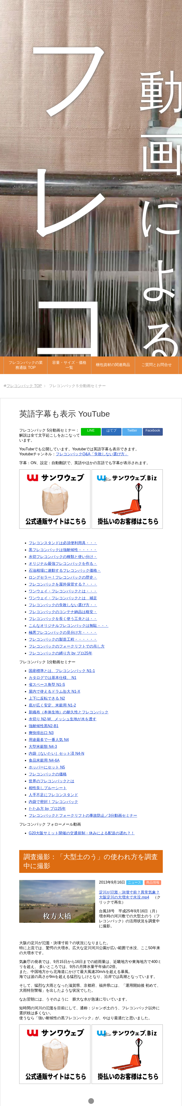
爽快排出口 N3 (41, 733)
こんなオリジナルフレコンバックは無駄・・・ (68, 626)
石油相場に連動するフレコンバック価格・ (65, 570)
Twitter (132, 430)
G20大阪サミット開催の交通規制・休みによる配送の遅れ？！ (82, 833)
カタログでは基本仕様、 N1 (52, 678)
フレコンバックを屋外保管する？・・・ (63, 584)
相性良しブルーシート (48, 788)
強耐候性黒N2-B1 (43, 726)
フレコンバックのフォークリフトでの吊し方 (67, 646)
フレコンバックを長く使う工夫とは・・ (63, 619)
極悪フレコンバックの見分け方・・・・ (63, 632)
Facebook (152, 430)
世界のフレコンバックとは (51, 781)
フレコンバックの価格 (48, 774)
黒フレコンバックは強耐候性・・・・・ (63, 550)
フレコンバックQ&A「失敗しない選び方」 (92, 454)
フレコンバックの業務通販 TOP (26, 365)
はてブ (112, 430)
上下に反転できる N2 (47, 698)
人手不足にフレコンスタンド (53, 795)
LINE (90, 430)
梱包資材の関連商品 (113, 365)
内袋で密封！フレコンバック (53, 802)
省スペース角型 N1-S (47, 685)
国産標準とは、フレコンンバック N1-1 (62, 671)
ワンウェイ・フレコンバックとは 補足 (63, 598)
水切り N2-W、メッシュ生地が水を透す (62, 719)
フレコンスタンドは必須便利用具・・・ (63, 543)
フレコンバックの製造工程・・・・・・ (63, 639)
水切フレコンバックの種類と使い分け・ (63, 557)
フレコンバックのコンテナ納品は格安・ (63, 612)
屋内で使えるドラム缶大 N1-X (54, 691)
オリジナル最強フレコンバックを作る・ (63, 564)
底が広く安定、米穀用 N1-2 (52, 705)
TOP (24, 386)
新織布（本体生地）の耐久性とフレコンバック (68, 712)
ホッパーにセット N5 (47, 767)
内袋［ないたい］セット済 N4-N (56, 753)
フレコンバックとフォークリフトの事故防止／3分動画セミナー (83, 815)
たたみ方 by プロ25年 (47, 809)
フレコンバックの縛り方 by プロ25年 (60, 653)
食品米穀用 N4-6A (44, 760)
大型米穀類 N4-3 (43, 747)
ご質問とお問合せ (156, 365)
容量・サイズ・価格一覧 (69, 365)
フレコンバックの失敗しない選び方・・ (63, 605)
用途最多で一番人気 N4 (49, 740)
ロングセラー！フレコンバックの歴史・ (63, 577)
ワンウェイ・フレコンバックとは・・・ (63, 591)
